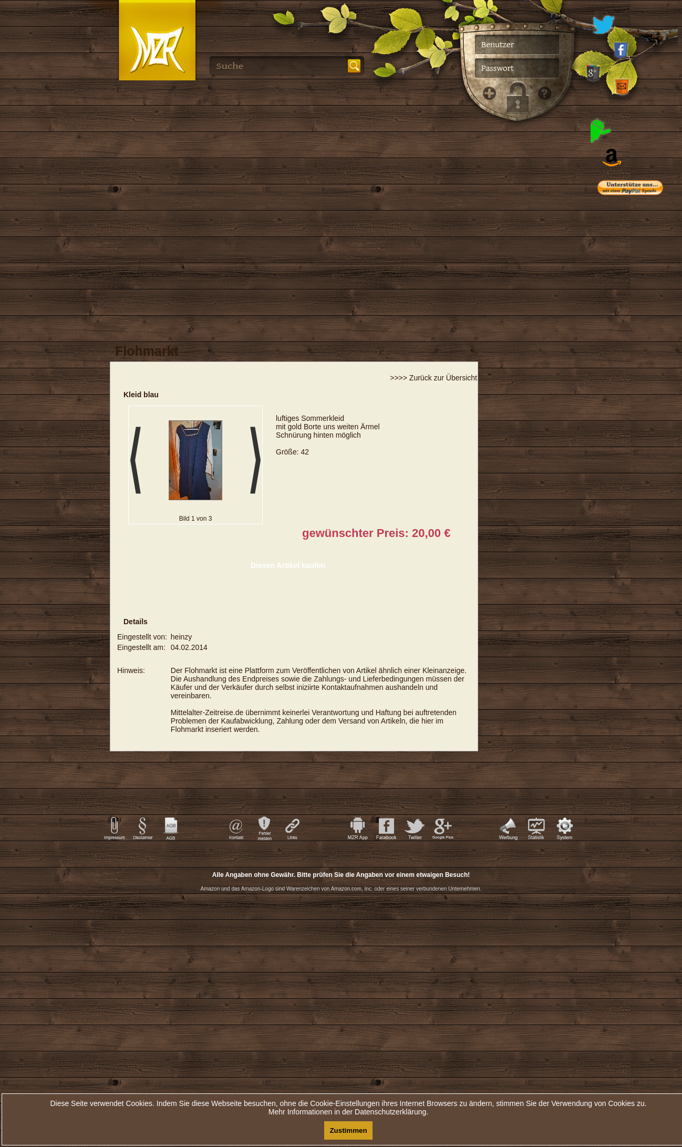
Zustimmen (348, 1130)
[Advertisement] (640, 415)
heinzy (181, 637)
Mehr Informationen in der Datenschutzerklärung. (348, 1112)
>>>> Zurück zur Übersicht (433, 378)
